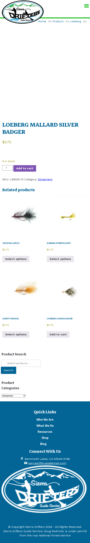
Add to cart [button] (58, 334)
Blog (43, 444)
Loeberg (75, 21)
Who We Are (45, 420)
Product (57, 21)
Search (8, 370)
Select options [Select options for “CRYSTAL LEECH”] (16, 259)
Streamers (45, 179)
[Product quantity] (7, 168)
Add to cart (24, 168)
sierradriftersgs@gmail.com (47, 463)
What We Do (45, 426)
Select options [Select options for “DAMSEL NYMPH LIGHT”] (60, 259)
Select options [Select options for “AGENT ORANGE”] (16, 334)
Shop (45, 438)
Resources (45, 432)
